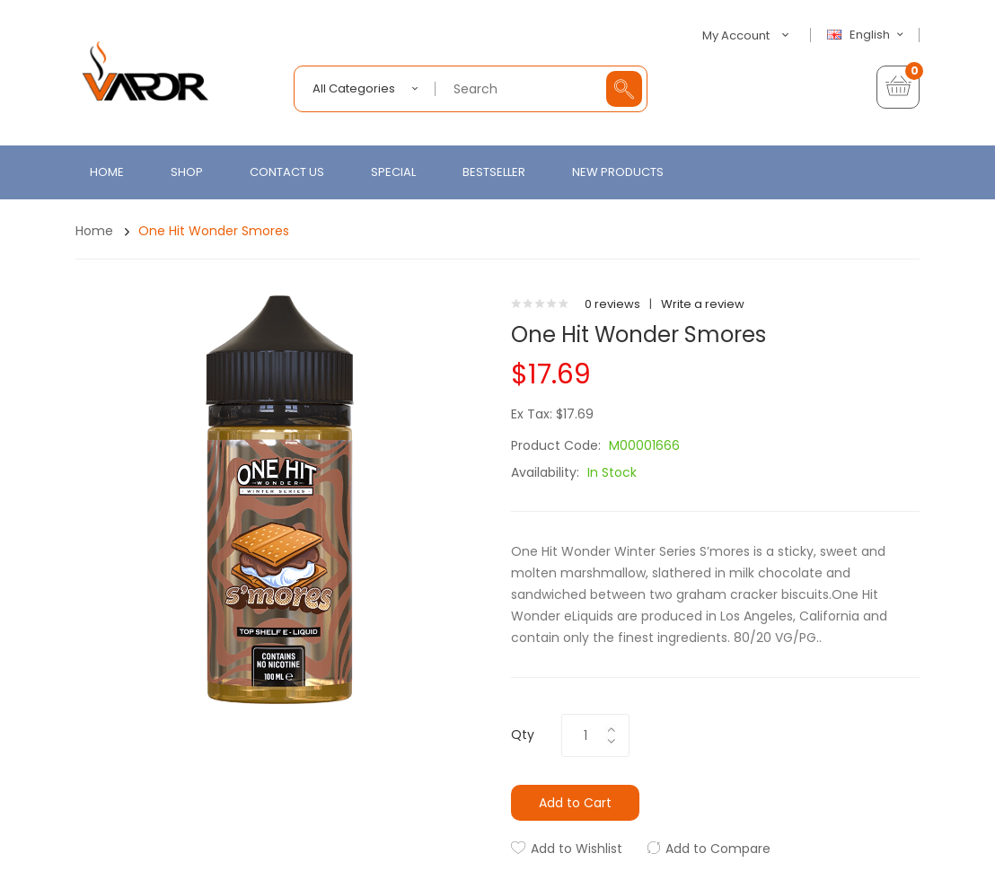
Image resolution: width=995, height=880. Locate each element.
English (867, 35)
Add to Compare (717, 849)
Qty (522, 735)
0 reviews (612, 303)
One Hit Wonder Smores (213, 231)
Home (94, 231)
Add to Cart (575, 803)
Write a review (702, 303)
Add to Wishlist (576, 849)
